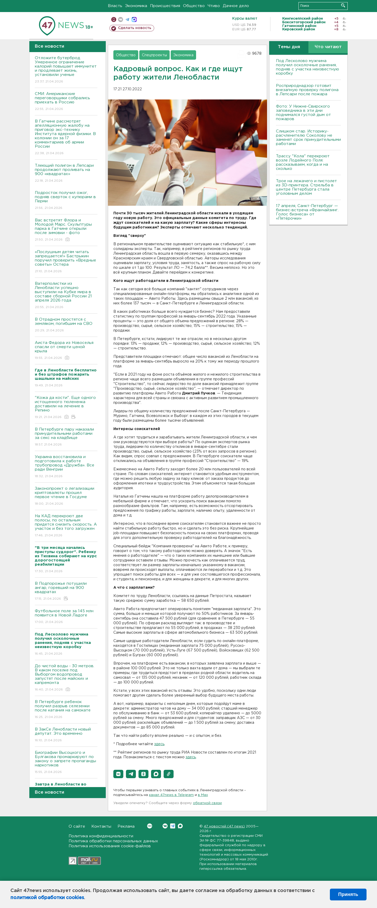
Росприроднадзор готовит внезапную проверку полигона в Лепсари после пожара (307, 90)
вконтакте (120, 19)
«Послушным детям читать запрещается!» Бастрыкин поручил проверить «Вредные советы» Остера (66, 262)
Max (180, 825)
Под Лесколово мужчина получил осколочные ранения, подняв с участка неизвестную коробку (307, 67)
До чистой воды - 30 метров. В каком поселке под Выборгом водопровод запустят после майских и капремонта (66, 678)
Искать (343, 5)
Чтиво (214, 6)
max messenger (134, 19)
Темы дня (289, 47)
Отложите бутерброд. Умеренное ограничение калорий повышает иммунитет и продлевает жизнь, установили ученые (66, 70)
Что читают (328, 47)
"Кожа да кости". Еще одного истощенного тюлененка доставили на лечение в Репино (66, 407)
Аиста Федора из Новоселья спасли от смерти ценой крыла (66, 350)
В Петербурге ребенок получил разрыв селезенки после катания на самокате (66, 709)
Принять (348, 894)
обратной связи (207, 803)
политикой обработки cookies (47, 898)
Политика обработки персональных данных (113, 841)
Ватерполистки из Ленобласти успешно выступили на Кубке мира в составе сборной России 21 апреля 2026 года (66, 295)
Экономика (136, 6)
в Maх (203, 795)
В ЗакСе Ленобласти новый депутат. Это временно (66, 735)
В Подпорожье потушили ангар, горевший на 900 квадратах (66, 591)
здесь (159, 744)
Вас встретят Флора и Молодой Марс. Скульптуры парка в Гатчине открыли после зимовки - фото (66, 230)
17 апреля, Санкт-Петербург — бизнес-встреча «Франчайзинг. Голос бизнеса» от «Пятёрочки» (307, 212)
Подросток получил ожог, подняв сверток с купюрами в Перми (66, 200)
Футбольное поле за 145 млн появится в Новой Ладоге (66, 616)
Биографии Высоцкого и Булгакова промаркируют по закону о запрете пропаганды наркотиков (66, 762)
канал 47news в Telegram (171, 795)
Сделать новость (134, 28)
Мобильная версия (113, 19)
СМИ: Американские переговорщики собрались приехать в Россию (66, 101)
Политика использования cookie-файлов (110, 846)
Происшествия (165, 6)
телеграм (127, 19)
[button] (118, 774)
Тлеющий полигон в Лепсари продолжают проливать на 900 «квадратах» (66, 173)
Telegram (172, 825)
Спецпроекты (154, 55)
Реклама (126, 826)
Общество (194, 6)
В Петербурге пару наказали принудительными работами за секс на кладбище (66, 437)
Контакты (101, 826)
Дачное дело (236, 6)
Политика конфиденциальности (101, 836)
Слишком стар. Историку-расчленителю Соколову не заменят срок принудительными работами (308, 138)
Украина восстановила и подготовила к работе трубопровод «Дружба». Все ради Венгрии (66, 466)
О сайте (77, 826)
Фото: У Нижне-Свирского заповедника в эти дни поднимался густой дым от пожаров (303, 113)
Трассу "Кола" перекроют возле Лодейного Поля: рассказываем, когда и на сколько (303, 162)
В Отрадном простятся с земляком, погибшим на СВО (66, 325)
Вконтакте (149, 825)
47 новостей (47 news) (224, 826)
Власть (115, 6)
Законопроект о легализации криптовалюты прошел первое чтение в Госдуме (66, 496)
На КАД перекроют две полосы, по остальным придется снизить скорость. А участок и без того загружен (66, 526)
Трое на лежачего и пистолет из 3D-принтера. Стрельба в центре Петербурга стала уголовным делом (306, 187)
